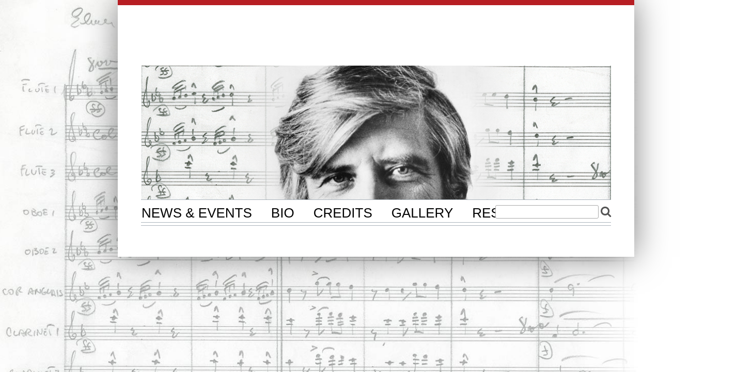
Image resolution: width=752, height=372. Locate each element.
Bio (282, 213)
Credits (343, 213)
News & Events (197, 213)
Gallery (422, 213)
